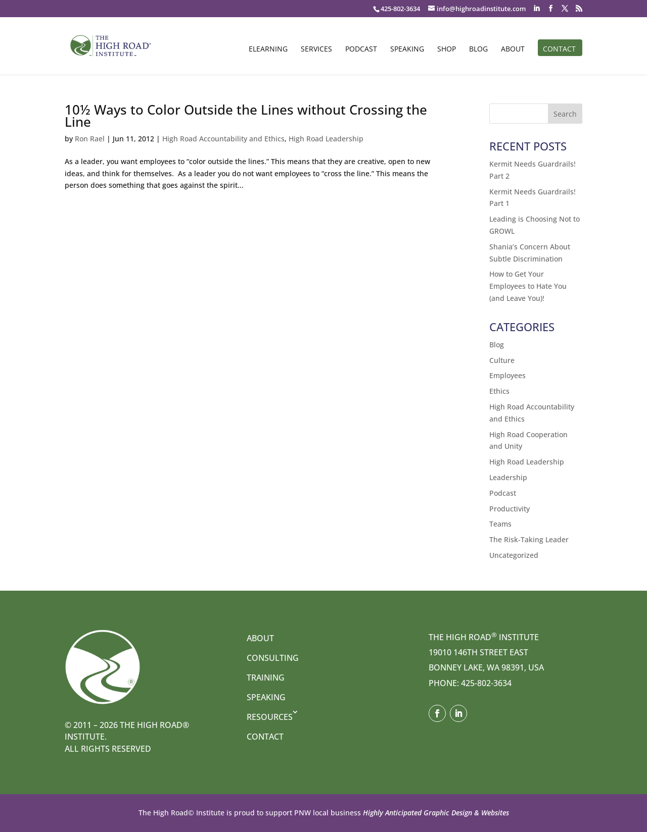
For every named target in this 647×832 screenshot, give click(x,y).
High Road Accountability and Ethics (223, 138)
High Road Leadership (326, 138)
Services (316, 49)
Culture (502, 360)
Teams (500, 524)
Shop (446, 49)
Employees (507, 375)
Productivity (509, 508)
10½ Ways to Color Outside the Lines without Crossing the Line (246, 115)
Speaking (407, 49)
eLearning (268, 49)
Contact (559, 49)
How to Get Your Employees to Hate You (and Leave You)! (528, 286)
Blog (478, 49)
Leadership (508, 477)
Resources (270, 716)
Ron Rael (90, 138)
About (513, 49)
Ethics (499, 391)
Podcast (361, 49)
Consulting (273, 657)
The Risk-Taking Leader (529, 539)
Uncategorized (513, 555)
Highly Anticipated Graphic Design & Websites (435, 812)
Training (266, 677)
